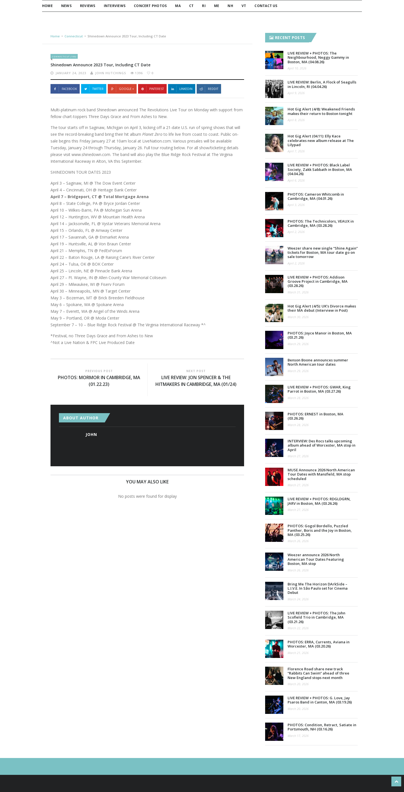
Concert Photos (150, 5)
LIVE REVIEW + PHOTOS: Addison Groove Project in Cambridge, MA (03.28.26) (318, 281)
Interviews (114, 5)
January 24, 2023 (71, 73)
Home (47, 5)
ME (216, 5)
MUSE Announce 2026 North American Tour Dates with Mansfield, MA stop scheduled (321, 474)
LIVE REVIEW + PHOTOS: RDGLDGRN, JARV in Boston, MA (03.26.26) (319, 501)
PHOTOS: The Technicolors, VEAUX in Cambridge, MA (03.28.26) (321, 223)
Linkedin (181, 88)
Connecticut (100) (64, 56)
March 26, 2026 (298, 541)
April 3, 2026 (296, 205)
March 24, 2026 (298, 599)
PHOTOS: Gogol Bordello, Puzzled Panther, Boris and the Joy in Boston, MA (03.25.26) (320, 530)
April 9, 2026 (296, 93)
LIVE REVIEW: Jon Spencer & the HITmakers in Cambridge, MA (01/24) (196, 381)
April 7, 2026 (296, 151)
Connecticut (74, 36)
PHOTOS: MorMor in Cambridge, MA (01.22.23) (99, 381)
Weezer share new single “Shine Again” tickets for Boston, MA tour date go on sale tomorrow (323, 252)
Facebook (65, 88)
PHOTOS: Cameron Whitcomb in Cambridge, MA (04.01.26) (316, 196)
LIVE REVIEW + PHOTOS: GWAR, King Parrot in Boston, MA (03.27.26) (319, 389)
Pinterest (152, 88)
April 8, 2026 (296, 120)
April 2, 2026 (296, 232)
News (66, 5)
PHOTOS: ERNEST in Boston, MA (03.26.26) (315, 416)
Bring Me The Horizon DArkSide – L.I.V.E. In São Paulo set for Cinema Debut (318, 588)
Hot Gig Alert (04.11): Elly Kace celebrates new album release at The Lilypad (321, 140)
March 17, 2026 (298, 736)
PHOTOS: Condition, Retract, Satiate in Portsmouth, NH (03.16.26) (322, 727)
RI (203, 5)
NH (230, 5)
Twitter (94, 88)
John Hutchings (110, 73)
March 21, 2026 (298, 653)
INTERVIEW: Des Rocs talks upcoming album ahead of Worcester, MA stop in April (321, 445)
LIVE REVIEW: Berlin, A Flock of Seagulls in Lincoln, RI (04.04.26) (322, 84)
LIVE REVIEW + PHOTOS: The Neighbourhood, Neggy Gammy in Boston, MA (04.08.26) (318, 57)
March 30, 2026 (298, 317)
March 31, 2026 (298, 292)
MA (177, 5)
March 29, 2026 (298, 344)
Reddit (208, 88)
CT (191, 5)
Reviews (87, 5)
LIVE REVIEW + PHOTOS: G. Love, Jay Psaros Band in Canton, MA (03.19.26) (320, 700)
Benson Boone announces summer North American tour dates (318, 362)
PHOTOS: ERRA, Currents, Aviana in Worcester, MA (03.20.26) (319, 644)
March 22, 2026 (298, 628)
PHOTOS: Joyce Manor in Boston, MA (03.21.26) (320, 335)
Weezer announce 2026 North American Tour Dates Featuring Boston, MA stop (316, 559)
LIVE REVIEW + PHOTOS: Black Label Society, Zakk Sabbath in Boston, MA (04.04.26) (320, 169)
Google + (122, 88)
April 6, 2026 (296, 180)
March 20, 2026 (298, 684)
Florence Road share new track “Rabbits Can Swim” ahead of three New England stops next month (318, 673)
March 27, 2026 (298, 456)
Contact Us (265, 5)
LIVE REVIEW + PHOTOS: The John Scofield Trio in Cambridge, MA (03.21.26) (316, 617)
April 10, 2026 (297, 68)
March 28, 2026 (298, 398)
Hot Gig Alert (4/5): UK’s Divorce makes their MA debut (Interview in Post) (322, 308)
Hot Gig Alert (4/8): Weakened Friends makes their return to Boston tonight (321, 111)
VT (244, 5)
